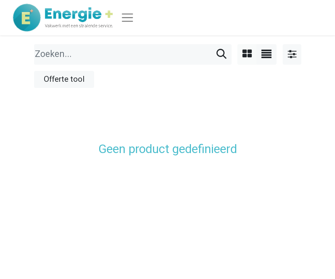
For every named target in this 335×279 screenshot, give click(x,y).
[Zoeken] (221, 54)
